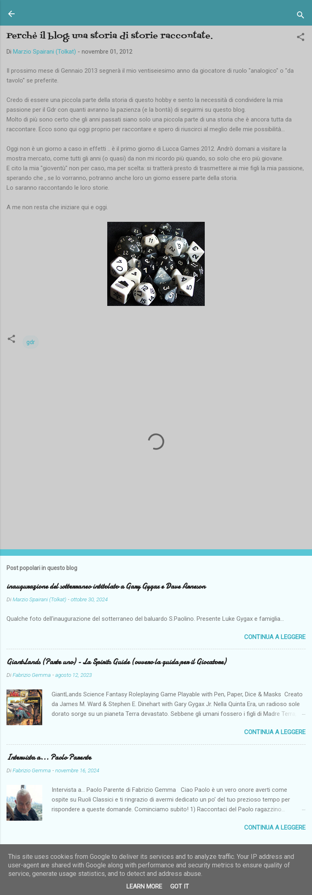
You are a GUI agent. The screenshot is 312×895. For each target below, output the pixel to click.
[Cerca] (301, 16)
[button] (301, 38)
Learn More (144, 886)
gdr (30, 342)
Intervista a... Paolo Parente (48, 757)
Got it (179, 886)
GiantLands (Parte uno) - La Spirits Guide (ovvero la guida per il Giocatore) (116, 662)
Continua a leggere (275, 637)
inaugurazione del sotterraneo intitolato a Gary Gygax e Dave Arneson (105, 586)
